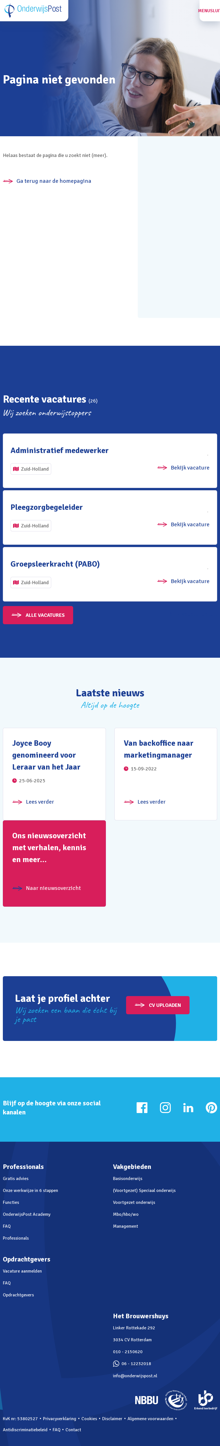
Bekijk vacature (190, 467)
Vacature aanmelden (22, 1271)
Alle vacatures (45, 615)
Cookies (89, 1419)
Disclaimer (112, 1419)
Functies (11, 1202)
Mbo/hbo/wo (126, 1214)
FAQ (7, 1226)
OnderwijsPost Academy (26, 1214)
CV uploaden (165, 1005)
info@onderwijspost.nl (135, 1376)
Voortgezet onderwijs (134, 1202)
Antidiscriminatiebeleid (25, 1430)
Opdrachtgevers (18, 1295)
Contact (73, 1430)
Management (125, 1226)
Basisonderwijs (127, 1178)
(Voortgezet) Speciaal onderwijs (144, 1190)
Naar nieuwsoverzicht (53, 888)
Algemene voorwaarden (150, 1419)
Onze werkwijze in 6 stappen (30, 1190)
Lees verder (40, 801)
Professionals (16, 1238)
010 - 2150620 (128, 1352)
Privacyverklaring (59, 1419)
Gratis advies (15, 1178)
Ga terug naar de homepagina (54, 181)
